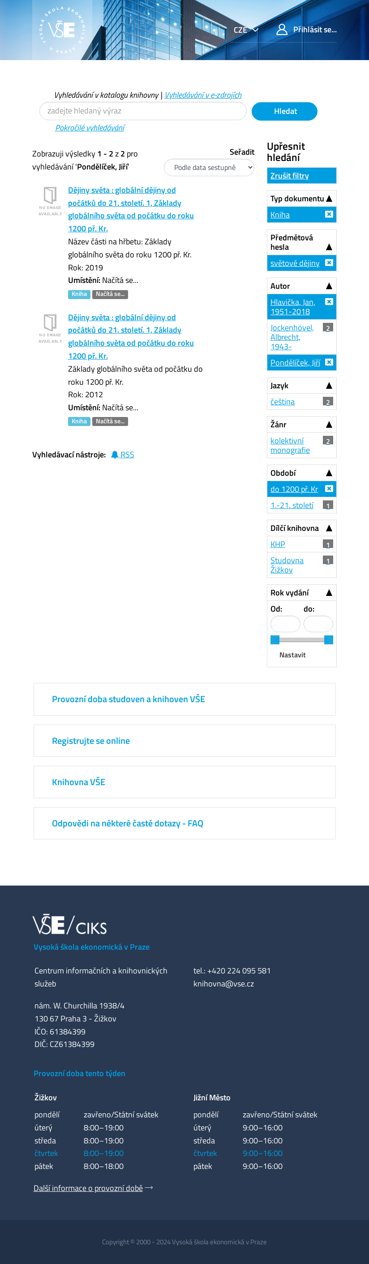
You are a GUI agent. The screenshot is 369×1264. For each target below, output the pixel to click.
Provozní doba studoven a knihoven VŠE (128, 699)
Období (283, 473)
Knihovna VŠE (78, 782)
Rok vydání (289, 592)
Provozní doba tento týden (79, 1073)
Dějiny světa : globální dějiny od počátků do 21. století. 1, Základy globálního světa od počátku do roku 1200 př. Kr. (131, 209)
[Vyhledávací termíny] (143, 111)
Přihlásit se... (306, 29)
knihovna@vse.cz (223, 983)
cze (241, 30)
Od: (276, 608)
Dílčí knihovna (294, 528)
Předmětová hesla (291, 242)
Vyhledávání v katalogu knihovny (106, 95)
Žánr (278, 424)
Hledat (284, 111)
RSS (122, 454)
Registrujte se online (91, 740)
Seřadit (242, 152)
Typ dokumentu (297, 198)
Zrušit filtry (289, 175)
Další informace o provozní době (88, 1188)
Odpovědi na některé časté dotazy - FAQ (127, 823)
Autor (280, 286)
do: (309, 608)
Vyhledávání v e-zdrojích (202, 95)
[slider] (274, 639)
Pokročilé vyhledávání (89, 128)
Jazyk (279, 385)
